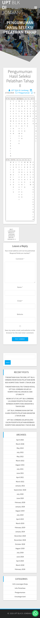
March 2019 (20, 523)
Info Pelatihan (20, 588)
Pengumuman (24, 93)
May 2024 (20, 448)
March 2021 (20, 481)
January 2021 (20, 486)
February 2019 (20, 527)
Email (20, 301)
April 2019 (20, 519)
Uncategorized (20, 596)
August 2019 (20, 511)
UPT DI (12, 7)
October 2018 (20, 544)
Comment (20, 259)
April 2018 (20, 561)
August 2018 (20, 548)
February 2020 (20, 502)
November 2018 (20, 540)
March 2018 (20, 565)
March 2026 (20, 444)
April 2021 (20, 477)
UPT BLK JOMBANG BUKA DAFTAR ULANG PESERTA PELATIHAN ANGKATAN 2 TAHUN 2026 (20, 413)
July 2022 (20, 452)
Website (20, 314)
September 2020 (20, 490)
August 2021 (20, 465)
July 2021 (20, 469)
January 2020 (20, 507)
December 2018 (20, 536)
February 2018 (20, 569)
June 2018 (20, 557)
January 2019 (20, 532)
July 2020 (20, 494)
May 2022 (20, 456)
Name (20, 287)
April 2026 (20, 440)
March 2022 (20, 461)
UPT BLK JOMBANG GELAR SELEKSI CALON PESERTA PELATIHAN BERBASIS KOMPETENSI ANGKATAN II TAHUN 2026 (20, 422)
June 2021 (20, 473)
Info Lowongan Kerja (20, 584)
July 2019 (20, 515)
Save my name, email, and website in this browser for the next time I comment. (20, 331)
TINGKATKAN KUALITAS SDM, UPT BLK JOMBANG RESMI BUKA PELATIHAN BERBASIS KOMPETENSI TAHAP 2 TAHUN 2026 (20, 380)
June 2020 (20, 498)
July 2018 (20, 552)
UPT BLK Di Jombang (19, 90)
